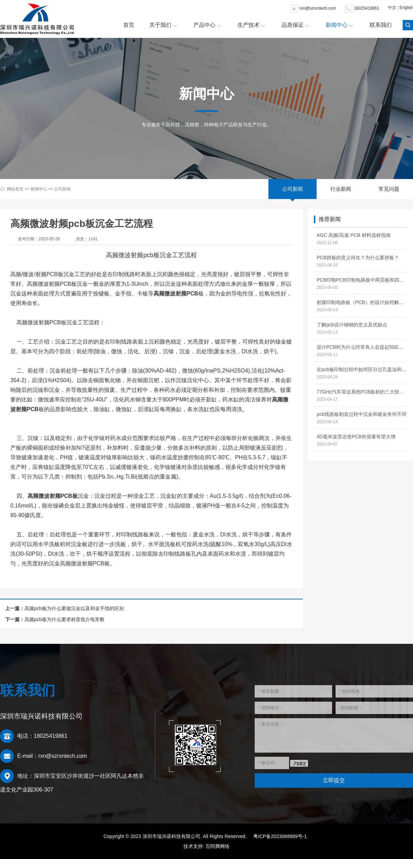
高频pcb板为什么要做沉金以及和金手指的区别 (74, 608)
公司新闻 (62, 189)
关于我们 (160, 25)
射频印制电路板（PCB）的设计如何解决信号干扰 (362, 302)
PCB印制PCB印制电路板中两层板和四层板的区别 (362, 280)
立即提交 (334, 780)
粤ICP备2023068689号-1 (280, 836)
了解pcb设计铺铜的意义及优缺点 (352, 324)
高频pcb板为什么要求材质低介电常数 (64, 619)
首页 (128, 25)
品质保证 (293, 25)
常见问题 (389, 189)
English (406, 7)
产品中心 (204, 25)
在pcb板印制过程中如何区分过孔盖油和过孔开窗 (362, 369)
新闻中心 (337, 25)
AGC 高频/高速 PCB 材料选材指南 (354, 235)
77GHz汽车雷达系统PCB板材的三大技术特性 (362, 392)
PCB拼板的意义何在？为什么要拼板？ (358, 257)
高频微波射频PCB (175, 293)
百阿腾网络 (217, 846)
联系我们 (381, 25)
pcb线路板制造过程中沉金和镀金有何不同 (361, 414)
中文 (392, 7)
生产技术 (248, 25)
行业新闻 (340, 189)
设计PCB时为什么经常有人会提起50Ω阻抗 (362, 347)
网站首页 (15, 189)
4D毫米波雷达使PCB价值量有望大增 (356, 436)
